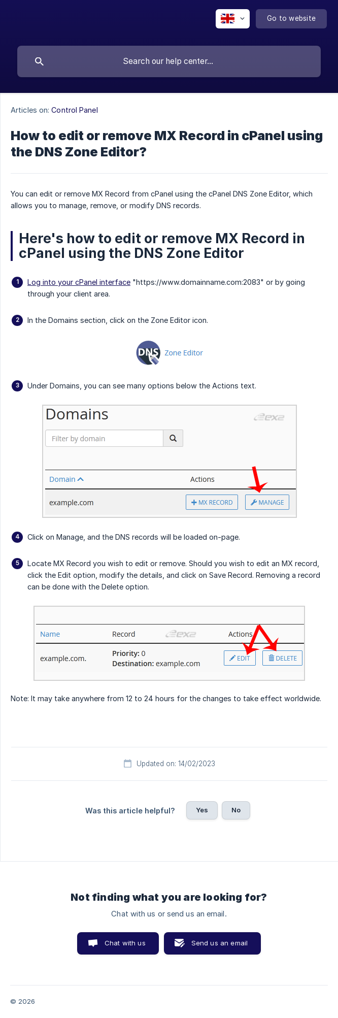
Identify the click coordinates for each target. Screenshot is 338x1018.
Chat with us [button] (125, 943)
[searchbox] (169, 61)
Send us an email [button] (219, 943)
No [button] (236, 810)
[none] (233, 18)
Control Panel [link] (74, 110)
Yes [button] (202, 810)
